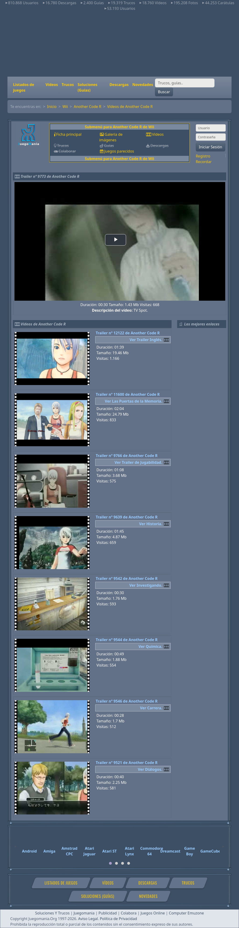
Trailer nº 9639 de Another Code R (127, 517)
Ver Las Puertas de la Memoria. (133, 401)
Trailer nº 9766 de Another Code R (127, 455)
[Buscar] (184, 83)
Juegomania (84, 913)
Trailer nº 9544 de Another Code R (127, 639)
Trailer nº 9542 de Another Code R (127, 578)
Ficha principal (68, 134)
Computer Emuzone (186, 913)
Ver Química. (150, 646)
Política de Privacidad (118, 918)
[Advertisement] (119, 44)
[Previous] (15, 844)
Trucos (68, 84)
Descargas (119, 84)
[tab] (110, 863)
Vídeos (52, 84)
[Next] (223, 844)
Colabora (129, 913)
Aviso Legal (88, 918)
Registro (203, 156)
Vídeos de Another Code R (130, 106)
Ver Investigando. (145, 585)
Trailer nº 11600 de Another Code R (128, 394)
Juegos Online (153, 913)
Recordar (204, 161)
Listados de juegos (23, 87)
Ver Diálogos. (150, 769)
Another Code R (87, 106)
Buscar (164, 91)
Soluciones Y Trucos (52, 913)
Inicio (52, 106)
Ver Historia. (150, 523)
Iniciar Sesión (210, 147)
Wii (65, 106)
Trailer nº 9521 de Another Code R (127, 762)
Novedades (142, 84)
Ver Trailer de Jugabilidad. (138, 462)
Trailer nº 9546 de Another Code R (127, 701)
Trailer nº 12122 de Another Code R (128, 333)
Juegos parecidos (119, 151)
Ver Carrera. (151, 707)
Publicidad (107, 913)
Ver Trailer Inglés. (146, 339)
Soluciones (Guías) (87, 87)
